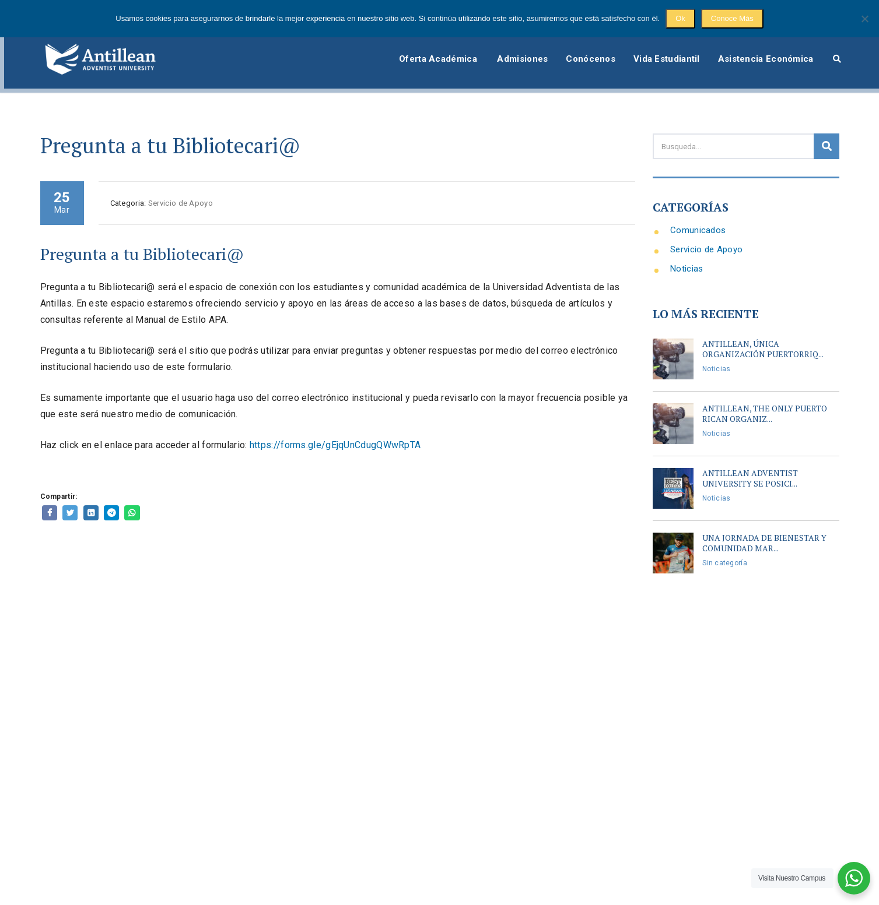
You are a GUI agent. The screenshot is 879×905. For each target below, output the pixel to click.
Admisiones (503, 48)
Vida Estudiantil (658, 48)
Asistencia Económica (762, 48)
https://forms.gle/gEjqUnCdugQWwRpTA (335, 430)
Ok (680, 18)
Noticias (686, 254)
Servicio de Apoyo (706, 235)
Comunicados (698, 215)
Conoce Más (732, 18)
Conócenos (577, 48)
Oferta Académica (416, 48)
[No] (864, 18)
